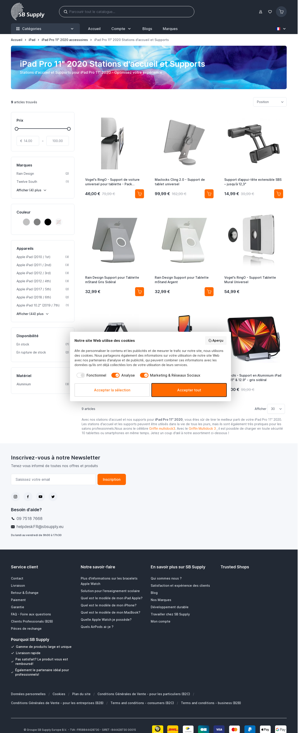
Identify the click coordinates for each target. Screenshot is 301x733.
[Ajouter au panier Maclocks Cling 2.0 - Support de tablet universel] (209, 193)
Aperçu (216, 340)
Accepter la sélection (112, 390)
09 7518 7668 (29, 518)
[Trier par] (270, 102)
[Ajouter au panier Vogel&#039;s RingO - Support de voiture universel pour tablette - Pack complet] (139, 193)
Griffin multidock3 (162, 428)
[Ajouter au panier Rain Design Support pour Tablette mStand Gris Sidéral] (139, 291)
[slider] (16, 129)
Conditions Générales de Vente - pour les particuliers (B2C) (144, 694)
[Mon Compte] (121, 28)
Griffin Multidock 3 (202, 428)
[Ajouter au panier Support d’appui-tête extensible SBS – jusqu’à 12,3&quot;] (278, 193)
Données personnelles (28, 694)
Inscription (112, 479)
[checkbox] (90, 375)
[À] (57, 141)
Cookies (59, 694)
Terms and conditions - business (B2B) (211, 703)
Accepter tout (189, 390)
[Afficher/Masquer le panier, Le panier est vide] (281, 11)
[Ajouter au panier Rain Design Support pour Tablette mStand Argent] (209, 291)
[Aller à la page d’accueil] (16, 40)
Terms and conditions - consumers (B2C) (142, 703)
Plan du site (81, 694)
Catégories (45, 28)
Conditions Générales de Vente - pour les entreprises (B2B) (57, 703)
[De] (28, 141)
